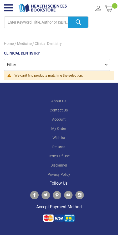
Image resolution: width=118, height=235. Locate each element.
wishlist (59, 138)
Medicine (24, 43)
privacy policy (59, 174)
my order (58, 128)
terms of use (59, 156)
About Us (58, 101)
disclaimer (58, 165)
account (59, 119)
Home (9, 43)
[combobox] (46, 22)
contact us (59, 110)
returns (58, 147)
